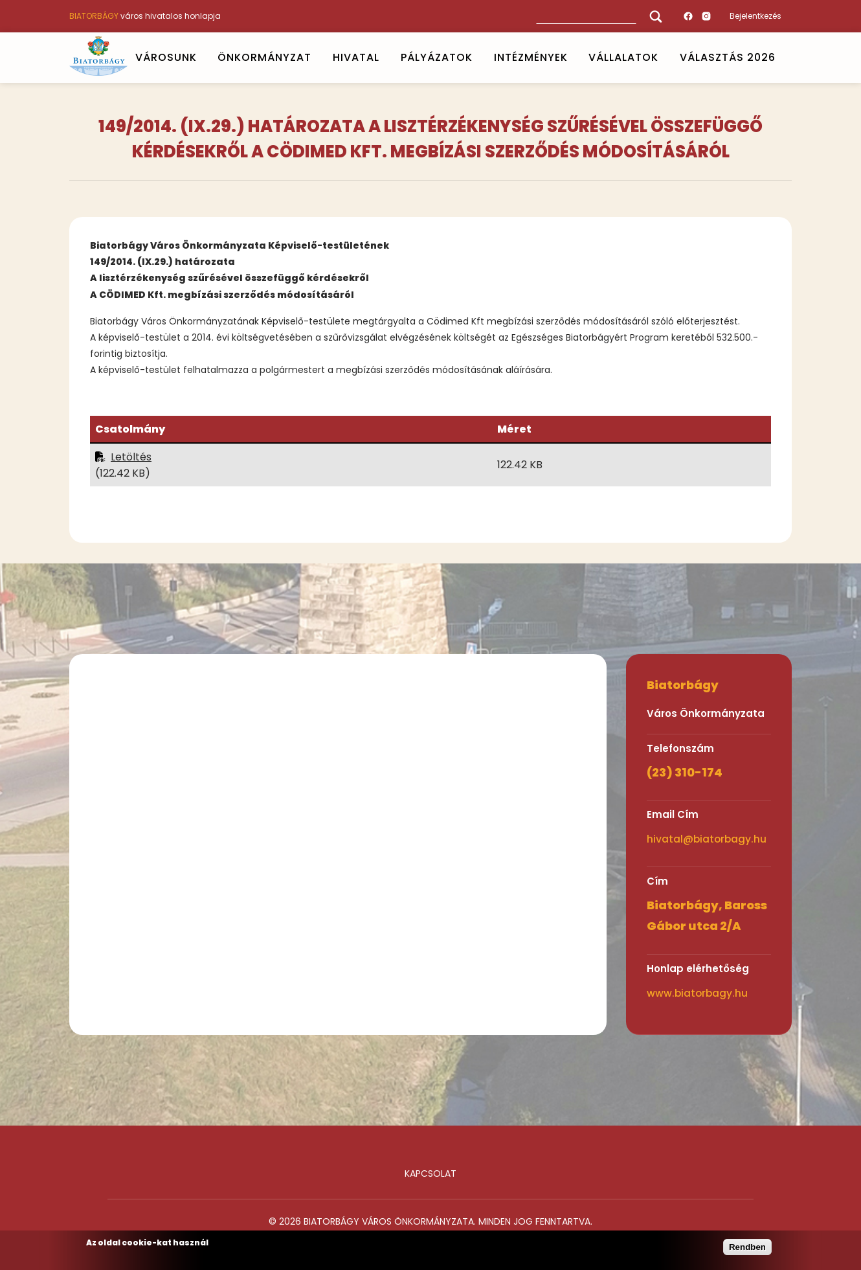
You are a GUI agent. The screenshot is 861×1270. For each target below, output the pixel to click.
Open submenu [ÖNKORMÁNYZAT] (317, 57)
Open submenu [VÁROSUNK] (202, 57)
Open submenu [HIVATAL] (384, 57)
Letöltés (131, 456)
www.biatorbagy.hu (697, 993)
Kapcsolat (430, 1173)
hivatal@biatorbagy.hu (706, 839)
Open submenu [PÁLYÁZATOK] (478, 57)
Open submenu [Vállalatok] (664, 57)
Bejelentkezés (755, 15)
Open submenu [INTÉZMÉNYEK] (573, 57)
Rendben (747, 1247)
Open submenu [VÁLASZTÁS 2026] (781, 57)
